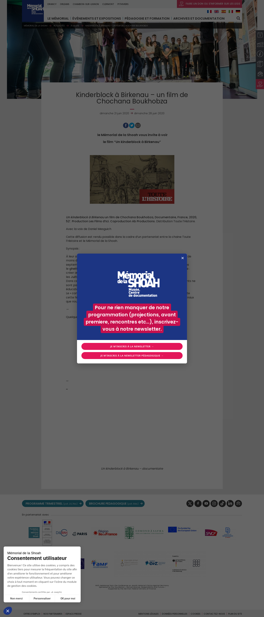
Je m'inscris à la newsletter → (132, 346)
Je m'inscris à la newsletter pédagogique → (132, 355)
